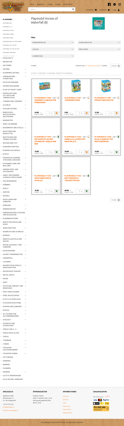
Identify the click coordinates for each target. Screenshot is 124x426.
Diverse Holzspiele (11, 150)
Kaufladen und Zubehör (10, 200)
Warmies (6, 361)
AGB (64, 403)
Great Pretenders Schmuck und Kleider (12, 176)
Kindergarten (9, 209)
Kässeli (6, 196)
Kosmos (6, 235)
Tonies (6, 344)
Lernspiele (7, 258)
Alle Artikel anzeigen (13, 379)
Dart (5, 282)
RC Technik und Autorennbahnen (11, 315)
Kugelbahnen (9, 251)
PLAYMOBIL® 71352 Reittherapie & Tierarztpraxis (73, 178)
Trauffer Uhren (10, 353)
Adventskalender (11, 86)
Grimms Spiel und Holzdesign (10, 170)
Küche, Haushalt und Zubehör (12, 246)
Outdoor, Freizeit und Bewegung (13, 287)
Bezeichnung (94, 65)
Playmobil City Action (9, 45)
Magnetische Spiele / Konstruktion (12, 266)
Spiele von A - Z (9, 329)
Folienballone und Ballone (11, 165)
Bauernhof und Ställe (13, 128)
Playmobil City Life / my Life (11, 48)
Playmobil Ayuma (8, 37)
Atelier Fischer (10, 109)
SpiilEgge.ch (48, 422)
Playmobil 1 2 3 (7, 26)
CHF (100, 65)
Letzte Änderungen (12, 375)
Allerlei (6, 105)
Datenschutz (67, 409)
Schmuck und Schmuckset (9, 324)
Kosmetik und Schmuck (13, 231)
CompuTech (79, 422)
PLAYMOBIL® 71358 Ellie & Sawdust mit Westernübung (104, 139)
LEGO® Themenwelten (13, 254)
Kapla (5, 188)
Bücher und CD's (10, 143)
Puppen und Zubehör (12, 306)
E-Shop (34, 73)
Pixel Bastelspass (11, 295)
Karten (6, 192)
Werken (6, 364)
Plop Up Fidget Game (12, 89)
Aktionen (7, 65)
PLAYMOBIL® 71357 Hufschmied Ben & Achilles (42, 178)
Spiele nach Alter (11, 333)
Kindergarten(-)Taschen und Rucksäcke (14, 214)
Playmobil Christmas (9, 52)
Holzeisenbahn (9, 181)
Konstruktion (9, 228)
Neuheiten (7, 62)
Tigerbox (7, 340)
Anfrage (49, 4)
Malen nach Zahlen (11, 271)
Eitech (6, 154)
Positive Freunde (10, 82)
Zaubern (7, 368)
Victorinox (8, 357)
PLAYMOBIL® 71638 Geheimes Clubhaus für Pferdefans (45, 100)
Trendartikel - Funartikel (9, 77)
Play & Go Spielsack (12, 299)
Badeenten (8, 120)
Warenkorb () (67, 4)
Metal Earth (8, 275)
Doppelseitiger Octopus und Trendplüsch (10, 95)
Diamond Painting (11, 147)
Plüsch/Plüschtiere (12, 303)
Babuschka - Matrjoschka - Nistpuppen (9, 114)
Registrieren (40, 4)
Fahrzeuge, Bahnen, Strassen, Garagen (11, 159)
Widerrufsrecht (67, 413)
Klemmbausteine (10, 218)
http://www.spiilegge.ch (10, 410)
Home (32, 4)
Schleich (7, 320)
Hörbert (7, 185)
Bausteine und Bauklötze (9, 132)
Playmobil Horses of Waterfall (60, 73)
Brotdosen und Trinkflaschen (10, 138)
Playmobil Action (8, 30)
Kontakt (57, 4)
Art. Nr (87, 65)
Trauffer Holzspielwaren (10, 349)
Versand (65, 399)
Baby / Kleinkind (10, 124)
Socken (6, 69)
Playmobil (7, 19)
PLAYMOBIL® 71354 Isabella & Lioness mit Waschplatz (75, 139)
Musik (5, 278)
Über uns (66, 396)
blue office (57, 422)
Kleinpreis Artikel (11, 73)
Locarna (7, 262)
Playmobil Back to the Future (12, 41)
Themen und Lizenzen (12, 101)
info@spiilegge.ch (8, 407)
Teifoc (6, 336)
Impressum (66, 406)
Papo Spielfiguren (11, 292)
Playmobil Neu (7, 23)
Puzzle (6, 310)
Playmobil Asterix (8, 34)
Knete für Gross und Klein (12, 223)
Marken (6, 372)
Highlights (8, 58)
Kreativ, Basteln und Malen (12, 240)
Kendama (7, 205)
